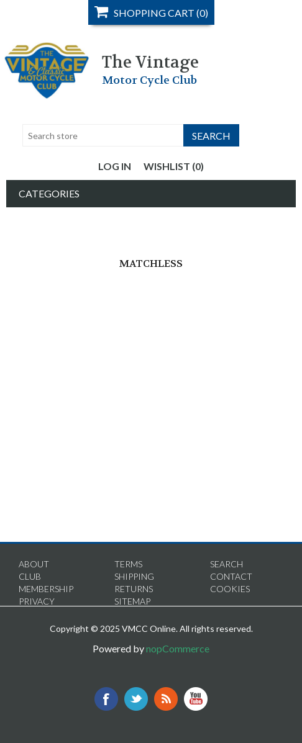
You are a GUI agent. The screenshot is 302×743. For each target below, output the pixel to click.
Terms (128, 564)
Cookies (230, 588)
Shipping (134, 576)
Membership (46, 588)
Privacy (37, 601)
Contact (231, 576)
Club (30, 576)
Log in (114, 166)
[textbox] (103, 135)
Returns (133, 588)
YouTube (196, 699)
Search (226, 564)
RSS (166, 699)
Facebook (106, 699)
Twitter (136, 699)
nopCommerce (177, 648)
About (34, 564)
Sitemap (132, 601)
